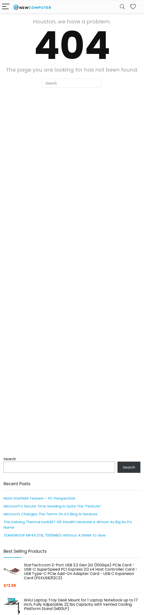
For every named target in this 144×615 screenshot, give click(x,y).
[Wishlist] (133, 7)
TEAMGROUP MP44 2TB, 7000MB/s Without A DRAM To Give (55, 535)
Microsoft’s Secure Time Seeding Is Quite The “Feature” (52, 506)
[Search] (122, 6)
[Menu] (5, 6)
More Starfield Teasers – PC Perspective (39, 498)
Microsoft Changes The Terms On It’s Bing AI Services (50, 513)
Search (10, 458)
